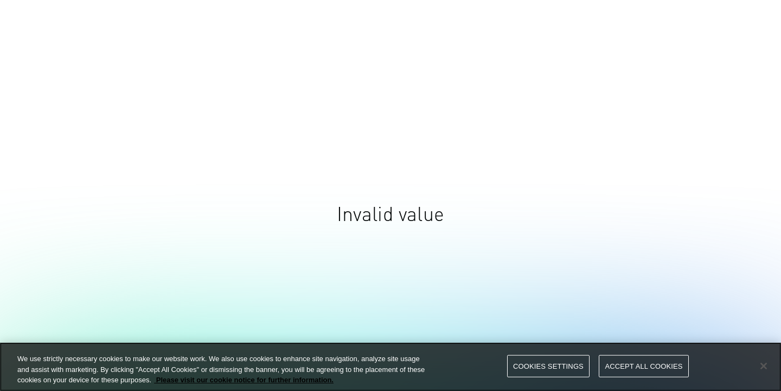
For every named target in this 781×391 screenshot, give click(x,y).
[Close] (764, 366)
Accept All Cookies (643, 366)
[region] (390, 367)
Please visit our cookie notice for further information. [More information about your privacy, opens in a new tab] (244, 380)
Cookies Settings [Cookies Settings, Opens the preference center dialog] (548, 366)
